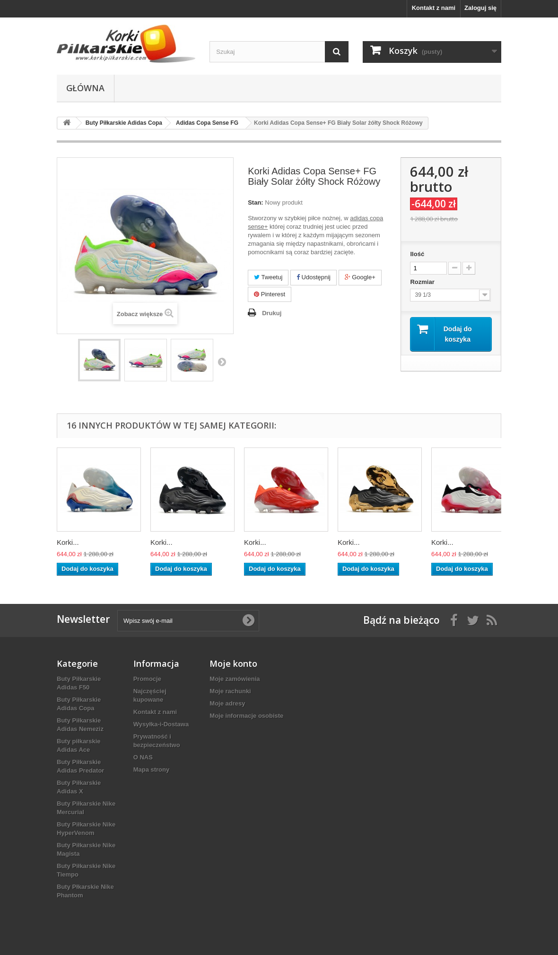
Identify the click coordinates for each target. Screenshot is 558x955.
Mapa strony (151, 769)
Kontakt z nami (433, 7)
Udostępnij (313, 277)
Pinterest (269, 294)
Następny (222, 361)
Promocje (147, 678)
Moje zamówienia (234, 678)
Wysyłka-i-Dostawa (161, 724)
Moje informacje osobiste (246, 715)
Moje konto (233, 663)
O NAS (143, 757)
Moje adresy (227, 703)
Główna (85, 88)
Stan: (255, 202)
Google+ (360, 277)
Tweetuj (268, 277)
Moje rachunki (230, 691)
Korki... (68, 542)
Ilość (417, 254)
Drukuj (271, 313)
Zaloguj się (480, 7)
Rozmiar (423, 281)
